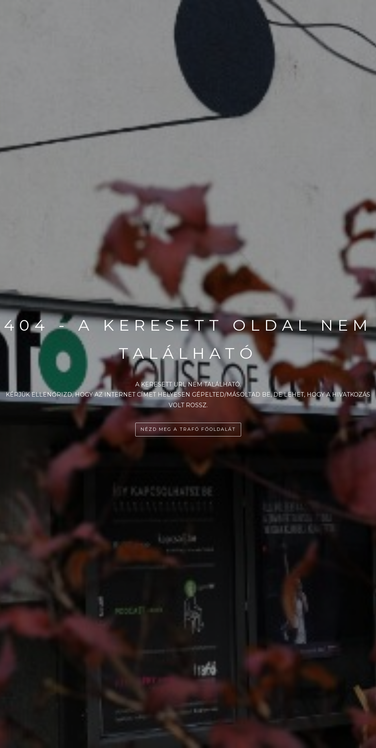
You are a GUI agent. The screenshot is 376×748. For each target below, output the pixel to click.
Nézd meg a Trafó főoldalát (188, 429)
